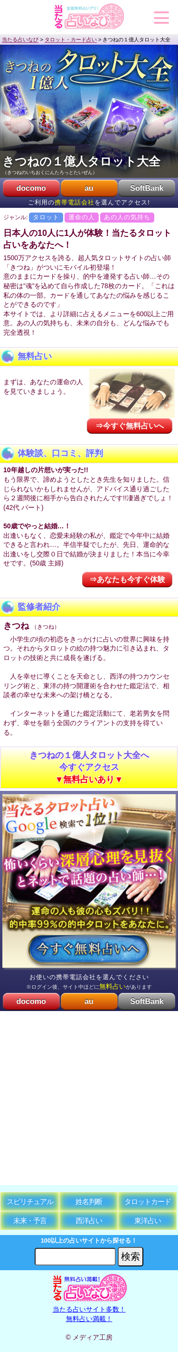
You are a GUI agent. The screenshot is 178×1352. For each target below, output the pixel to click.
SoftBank (146, 188)
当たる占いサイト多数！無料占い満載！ (89, 1309)
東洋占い (147, 1220)
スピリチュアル (30, 1201)
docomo (31, 188)
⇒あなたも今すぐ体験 (127, 579)
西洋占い (88, 1220)
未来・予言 (30, 1220)
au (89, 188)
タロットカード (147, 1201)
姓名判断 (88, 1201)
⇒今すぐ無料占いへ (129, 426)
